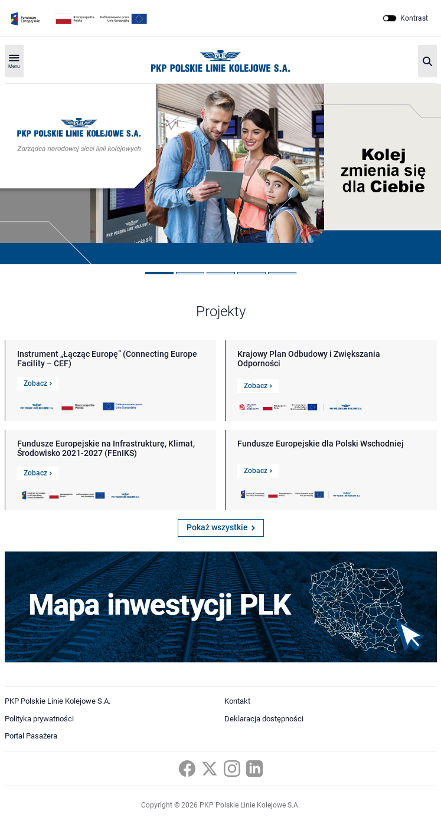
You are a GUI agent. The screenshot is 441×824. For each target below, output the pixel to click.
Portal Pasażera (31, 735)
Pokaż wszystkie (221, 527)
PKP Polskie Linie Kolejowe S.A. (57, 701)
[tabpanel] (220, 174)
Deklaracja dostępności (263, 718)
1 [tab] (159, 273)
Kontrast (414, 18)
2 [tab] (190, 273)
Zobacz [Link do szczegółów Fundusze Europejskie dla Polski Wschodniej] (258, 471)
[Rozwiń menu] (14, 61)
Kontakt (237, 701)
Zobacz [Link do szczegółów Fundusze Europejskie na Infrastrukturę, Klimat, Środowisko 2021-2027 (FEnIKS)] (38, 473)
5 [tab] (282, 273)
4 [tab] (251, 273)
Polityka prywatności (39, 718)
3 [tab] (221, 273)
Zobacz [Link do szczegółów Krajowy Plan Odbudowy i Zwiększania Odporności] (258, 386)
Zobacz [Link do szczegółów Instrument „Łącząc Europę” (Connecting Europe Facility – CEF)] (38, 383)
